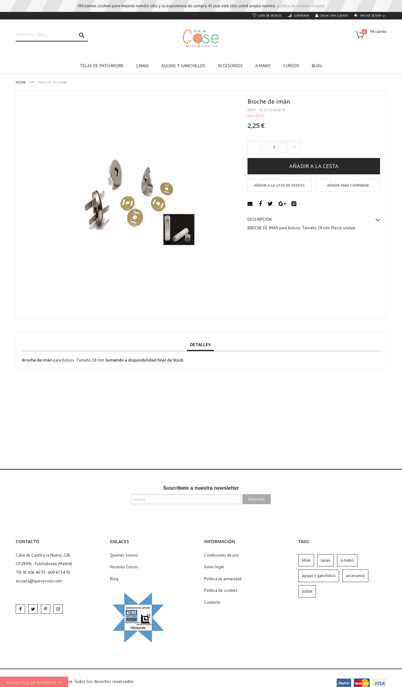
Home (21, 82)
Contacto (212, 602)
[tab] (200, 345)
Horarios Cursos (124, 567)
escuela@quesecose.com (39, 581)
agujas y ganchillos (319, 575)
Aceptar (318, 5)
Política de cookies (220, 590)
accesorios (355, 575)
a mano (347, 560)
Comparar (301, 16)
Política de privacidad (223, 578)
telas (306, 560)
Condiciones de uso (221, 555)
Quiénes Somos (124, 555)
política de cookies (293, 5)
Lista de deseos (269, 16)
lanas (325, 560)
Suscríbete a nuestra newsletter (201, 488)
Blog (114, 578)
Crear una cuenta (334, 16)
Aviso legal (214, 567)
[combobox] (52, 35)
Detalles (200, 344)
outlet (307, 591)
